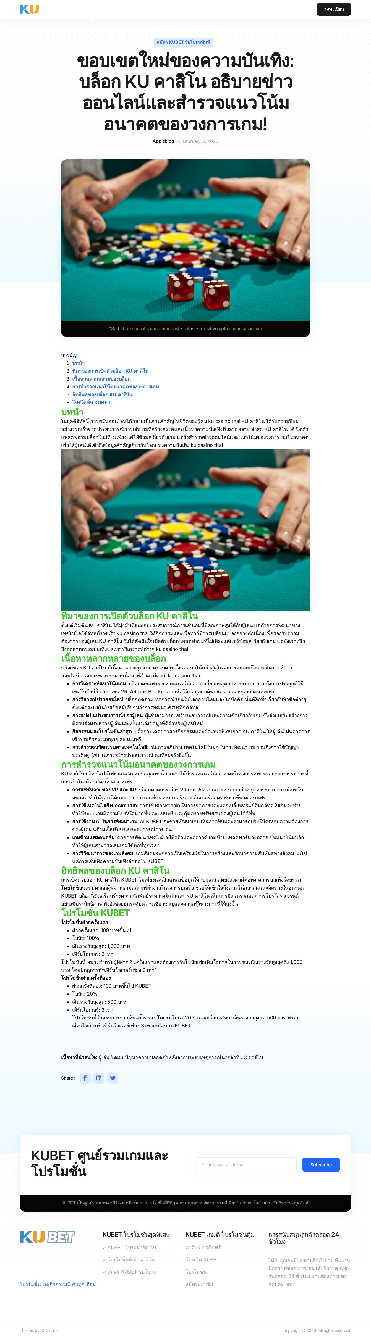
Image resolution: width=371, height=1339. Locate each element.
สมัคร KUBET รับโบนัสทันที (183, 42)
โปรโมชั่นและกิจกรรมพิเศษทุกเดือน (58, 1284)
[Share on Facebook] (85, 1078)
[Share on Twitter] (112, 1078)
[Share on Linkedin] (98, 1078)
